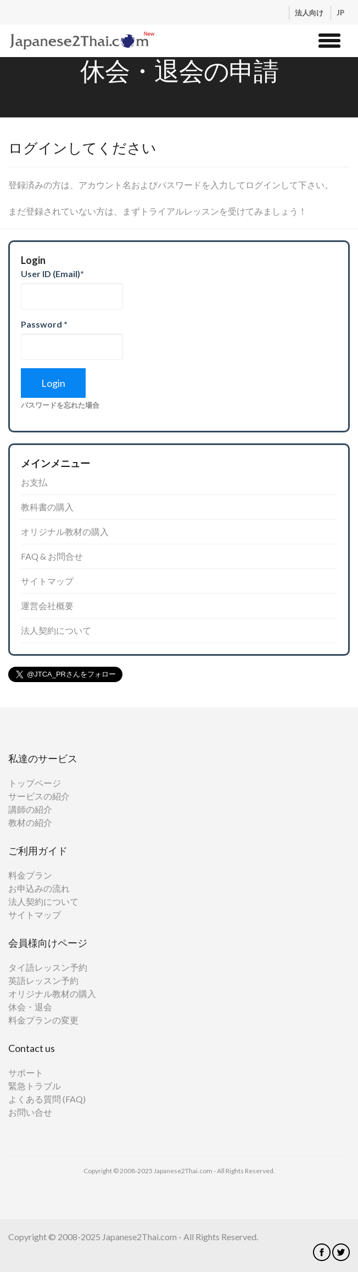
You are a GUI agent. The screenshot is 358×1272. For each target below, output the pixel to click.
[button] (329, 39)
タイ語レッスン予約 (47, 967)
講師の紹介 (30, 809)
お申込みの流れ (39, 888)
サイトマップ (47, 581)
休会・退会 (30, 1006)
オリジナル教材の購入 (65, 531)
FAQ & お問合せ (52, 556)
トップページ (34, 783)
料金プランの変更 (43, 1020)
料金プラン (30, 875)
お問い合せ (30, 1112)
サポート (25, 1072)
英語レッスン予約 (43, 980)
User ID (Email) (52, 273)
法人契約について (56, 630)
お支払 (34, 482)
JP (340, 12)
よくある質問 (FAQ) (47, 1099)
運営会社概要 (47, 605)
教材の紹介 (30, 822)
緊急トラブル (34, 1085)
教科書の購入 (47, 507)
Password (44, 324)
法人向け (310, 12)
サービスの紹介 (39, 796)
